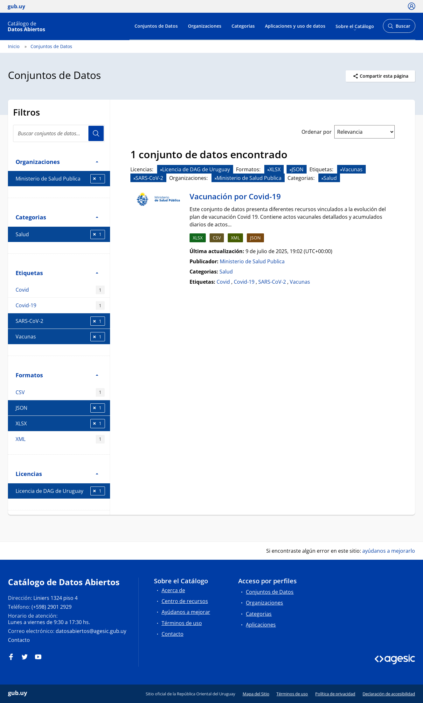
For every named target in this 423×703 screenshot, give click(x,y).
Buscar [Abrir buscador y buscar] (399, 28)
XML (60, 439)
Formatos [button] (57, 375)
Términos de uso (182, 623)
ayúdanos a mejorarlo (388, 550)
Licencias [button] (57, 474)
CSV (60, 392)
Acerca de (173, 590)
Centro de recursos (185, 601)
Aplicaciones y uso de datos (295, 26)
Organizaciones (204, 26)
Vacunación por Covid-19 (235, 196)
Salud (60, 234)
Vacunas (60, 336)
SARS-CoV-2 (60, 321)
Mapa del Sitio (256, 694)
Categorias (243, 26)
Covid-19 (60, 305)
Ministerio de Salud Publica (60, 178)
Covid (60, 290)
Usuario (96, 133)
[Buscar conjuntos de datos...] (59, 133)
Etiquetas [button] (57, 273)
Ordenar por (317, 131)
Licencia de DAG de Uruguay (60, 491)
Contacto (19, 639)
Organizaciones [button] (57, 162)
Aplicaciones (261, 624)
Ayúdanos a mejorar (186, 611)
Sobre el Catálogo (355, 26)
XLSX (60, 423)
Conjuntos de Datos (156, 26)
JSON (60, 408)
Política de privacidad (335, 694)
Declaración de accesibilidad (389, 694)
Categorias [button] (57, 217)
